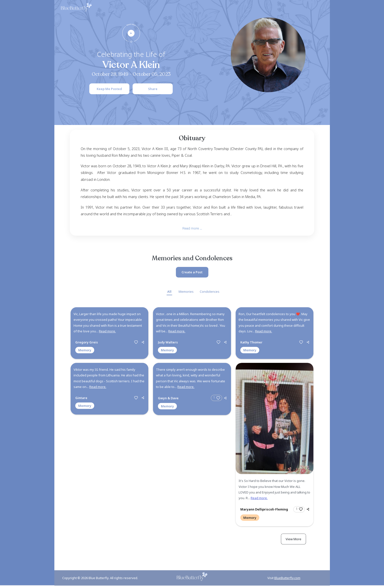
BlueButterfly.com (287, 578)
